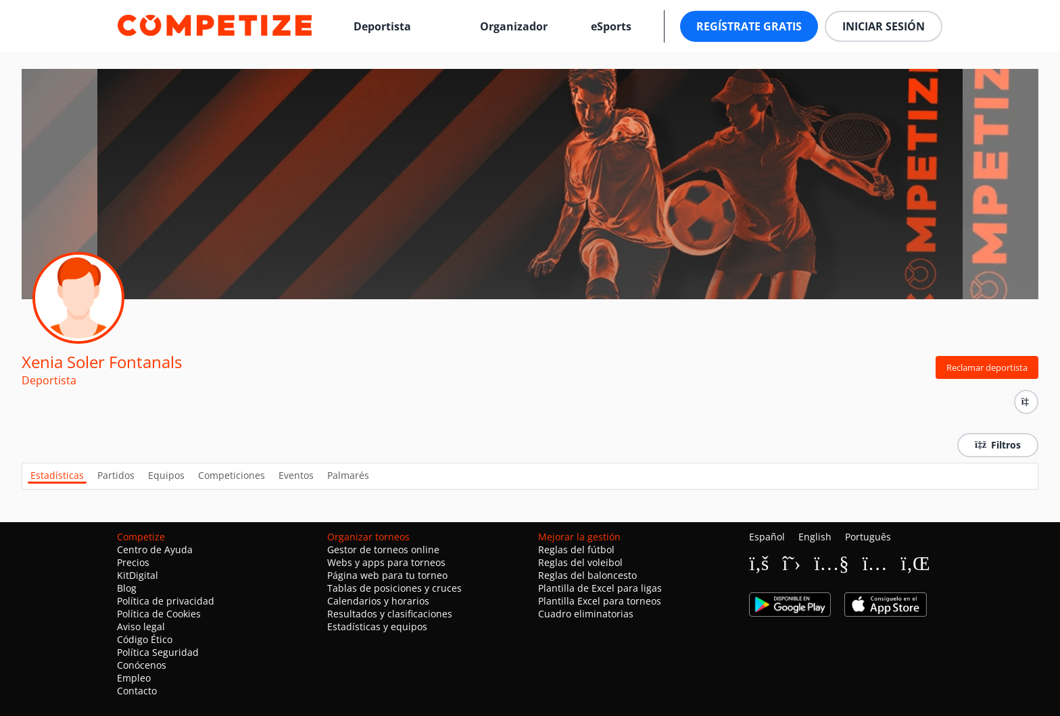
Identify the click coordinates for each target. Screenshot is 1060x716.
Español (767, 536)
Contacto (137, 690)
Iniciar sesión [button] (883, 26)
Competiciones (231, 475)
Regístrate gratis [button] (749, 26)
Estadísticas (57, 475)
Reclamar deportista (987, 367)
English (815, 536)
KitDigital (137, 575)
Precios (133, 562)
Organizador (514, 26)
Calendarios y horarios (378, 600)
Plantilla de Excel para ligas (600, 588)
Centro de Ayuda (155, 549)
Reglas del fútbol (576, 549)
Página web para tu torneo (387, 575)
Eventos (296, 475)
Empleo (134, 677)
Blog (127, 588)
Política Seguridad (158, 652)
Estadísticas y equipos (377, 626)
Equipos (166, 475)
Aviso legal (141, 626)
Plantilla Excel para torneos (599, 600)
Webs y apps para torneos (386, 562)
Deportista (382, 26)
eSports (611, 26)
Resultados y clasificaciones (389, 613)
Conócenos (141, 665)
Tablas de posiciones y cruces (394, 588)
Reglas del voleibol (580, 562)
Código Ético (144, 639)
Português (868, 536)
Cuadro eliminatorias (585, 613)
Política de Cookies (159, 613)
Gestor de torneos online (383, 549)
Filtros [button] (998, 444)
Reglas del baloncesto (587, 575)
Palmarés (348, 475)
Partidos (116, 475)
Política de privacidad (165, 600)
